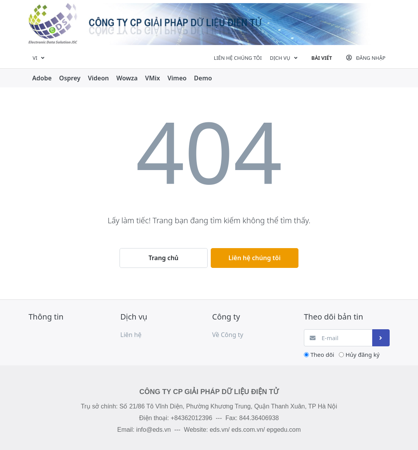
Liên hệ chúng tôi (238, 57)
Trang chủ (164, 258)
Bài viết (321, 57)
